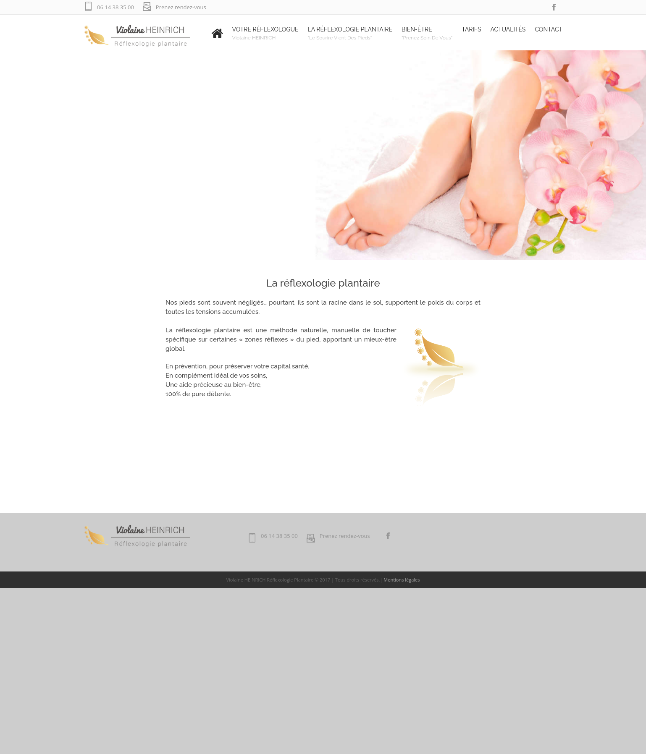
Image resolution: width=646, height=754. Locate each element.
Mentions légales (401, 580)
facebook (554, 7)
